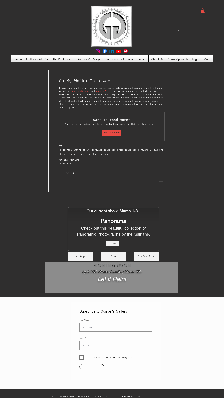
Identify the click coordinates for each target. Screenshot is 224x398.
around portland (92, 150)
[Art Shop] (80, 256)
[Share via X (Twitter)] (67, 173)
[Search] (179, 32)
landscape (109, 150)
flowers (158, 150)
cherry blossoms (68, 154)
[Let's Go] (112, 243)
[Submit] (91, 366)
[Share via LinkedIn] (74, 173)
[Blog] (113, 256)
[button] (203, 10)
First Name (84, 320)
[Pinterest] (125, 51)
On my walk (65, 164)
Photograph (65, 150)
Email (82, 338)
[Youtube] (118, 51)
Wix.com (103, 397)
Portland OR (145, 150)
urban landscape (126, 150)
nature (77, 150)
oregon (105, 154)
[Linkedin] (111, 51)
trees (83, 154)
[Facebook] (104, 51)
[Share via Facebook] (60, 173)
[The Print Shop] (146, 256)
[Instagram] (97, 51)
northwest (94, 154)
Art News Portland (69, 160)
